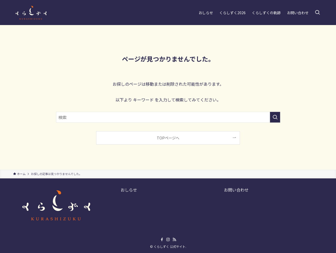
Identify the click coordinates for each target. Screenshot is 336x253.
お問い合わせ (236, 190)
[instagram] (168, 239)
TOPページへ (168, 137)
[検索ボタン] (317, 12)
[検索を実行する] (275, 117)
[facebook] (162, 239)
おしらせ (129, 190)
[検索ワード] (168, 117)
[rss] (174, 239)
